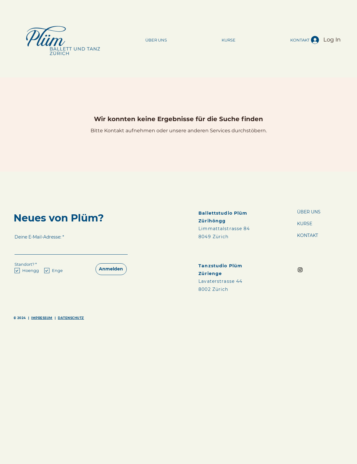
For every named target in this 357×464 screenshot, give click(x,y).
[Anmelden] (111, 269)
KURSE (304, 223)
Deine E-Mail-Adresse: (38, 237)
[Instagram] (300, 270)
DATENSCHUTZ (71, 318)
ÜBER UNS (309, 212)
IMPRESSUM (42, 318)
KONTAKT (307, 235)
